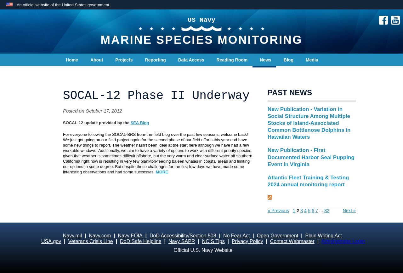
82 (326, 210)
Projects (124, 59)
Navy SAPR (181, 241)
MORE (162, 172)
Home (72, 59)
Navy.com (100, 235)
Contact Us (77, 72)
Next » (349, 210)
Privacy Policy (247, 241)
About (96, 59)
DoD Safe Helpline (141, 241)
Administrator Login (343, 241)
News (265, 59)
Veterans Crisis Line (90, 241)
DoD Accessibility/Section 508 (183, 235)
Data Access (191, 59)
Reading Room (231, 59)
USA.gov (51, 241)
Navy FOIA (130, 235)
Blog (288, 59)
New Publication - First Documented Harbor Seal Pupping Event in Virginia (311, 157)
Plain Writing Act (323, 235)
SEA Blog (140, 122)
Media (312, 59)
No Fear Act (236, 235)
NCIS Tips (213, 241)
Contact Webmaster (292, 241)
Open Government (277, 235)
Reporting (155, 59)
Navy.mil (72, 235)
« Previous (278, 210)
